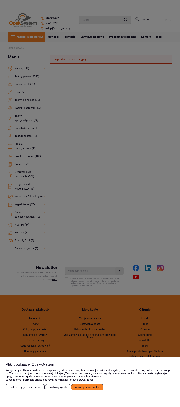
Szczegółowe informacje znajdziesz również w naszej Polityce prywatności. (50, 379)
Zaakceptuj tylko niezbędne (25, 387)
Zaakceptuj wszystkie (87, 387)
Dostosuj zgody (58, 387)
